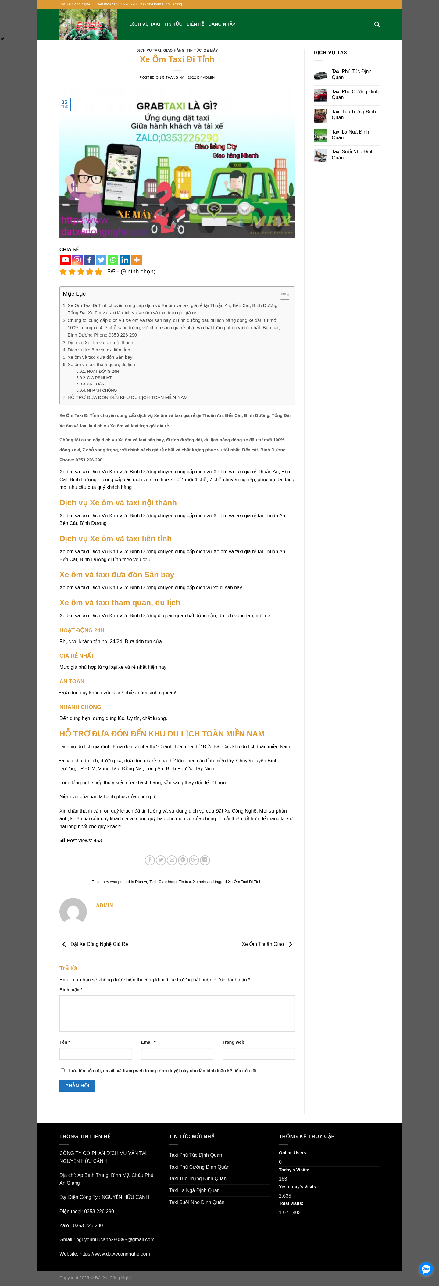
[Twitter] (101, 260)
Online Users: (294, 1152)
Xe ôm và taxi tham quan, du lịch (101, 364)
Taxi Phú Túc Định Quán (351, 74)
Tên (64, 1042)
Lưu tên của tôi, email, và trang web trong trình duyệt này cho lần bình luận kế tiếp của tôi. (163, 1070)
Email (148, 1042)
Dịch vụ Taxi (145, 24)
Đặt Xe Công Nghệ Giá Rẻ (93, 944)
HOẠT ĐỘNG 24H (103, 371)
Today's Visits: (295, 1169)
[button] (282, 296)
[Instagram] (77, 260)
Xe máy (211, 50)
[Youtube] (65, 260)
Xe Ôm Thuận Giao (268, 944)
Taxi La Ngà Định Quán (350, 134)
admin (209, 77)
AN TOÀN (96, 384)
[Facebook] (89, 260)
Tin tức (173, 24)
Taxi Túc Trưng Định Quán (354, 114)
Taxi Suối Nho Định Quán (353, 154)
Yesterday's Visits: (299, 1186)
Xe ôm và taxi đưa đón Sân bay (100, 357)
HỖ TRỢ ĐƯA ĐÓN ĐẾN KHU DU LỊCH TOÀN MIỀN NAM (128, 397)
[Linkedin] (125, 260)
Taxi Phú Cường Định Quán (355, 94)
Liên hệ (195, 24)
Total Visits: (292, 1203)
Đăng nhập (222, 24)
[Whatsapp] (113, 260)
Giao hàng (174, 50)
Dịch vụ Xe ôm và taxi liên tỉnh (99, 349)
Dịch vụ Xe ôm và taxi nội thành (100, 342)
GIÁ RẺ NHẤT (99, 378)
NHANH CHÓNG (102, 390)
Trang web (233, 1042)
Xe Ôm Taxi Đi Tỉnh (244, 881)
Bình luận (70, 989)
